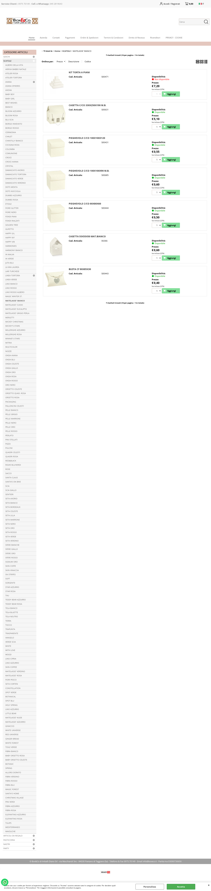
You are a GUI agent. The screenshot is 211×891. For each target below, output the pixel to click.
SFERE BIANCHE (12, 545)
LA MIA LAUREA (12, 267)
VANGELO (9, 638)
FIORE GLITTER (11, 208)
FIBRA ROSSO (11, 781)
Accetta (181, 886)
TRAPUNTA (10, 629)
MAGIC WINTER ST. (13, 296)
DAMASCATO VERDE (14, 178)
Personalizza (149, 886)
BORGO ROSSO (12, 128)
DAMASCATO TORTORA (15, 174)
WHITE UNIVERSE (13, 730)
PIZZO (8, 444)
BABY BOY (9, 94)
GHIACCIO (9, 726)
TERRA (8, 621)
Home (31, 37)
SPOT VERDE (10, 692)
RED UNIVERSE (11, 734)
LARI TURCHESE (12, 271)
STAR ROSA (10, 591)
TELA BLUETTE (11, 612)
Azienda (43, 37)
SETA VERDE (10, 536)
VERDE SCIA (10, 642)
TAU (7, 595)
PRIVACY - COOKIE (174, 37)
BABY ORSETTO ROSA (15, 755)
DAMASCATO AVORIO (14, 170)
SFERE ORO (10, 553)
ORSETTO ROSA (12, 397)
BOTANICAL (10, 696)
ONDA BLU (10, 359)
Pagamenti (70, 37)
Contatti (56, 37)
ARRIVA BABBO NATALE (15, 69)
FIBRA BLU (10, 785)
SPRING (8, 768)
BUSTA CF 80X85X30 (80, 269)
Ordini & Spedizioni (89, 37)
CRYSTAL (9, 166)
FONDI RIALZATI (12, 221)
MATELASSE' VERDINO (15, 671)
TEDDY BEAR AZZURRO (15, 599)
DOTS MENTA (11, 187)
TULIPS (8, 823)
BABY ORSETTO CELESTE (16, 760)
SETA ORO (10, 528)
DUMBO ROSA (11, 200)
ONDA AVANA (11, 355)
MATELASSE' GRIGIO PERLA (17, 313)
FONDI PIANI (11, 216)
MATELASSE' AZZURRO (15, 722)
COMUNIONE (11, 153)
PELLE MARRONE (12, 418)
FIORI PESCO (11, 680)
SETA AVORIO (11, 498)
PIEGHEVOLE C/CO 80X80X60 (85, 203)
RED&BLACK (10, 461)
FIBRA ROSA (10, 810)
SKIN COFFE (10, 566)
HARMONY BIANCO (14, 250)
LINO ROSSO (11, 288)
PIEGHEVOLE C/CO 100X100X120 (87, 138)
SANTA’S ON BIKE (13, 482)
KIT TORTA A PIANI (79, 72)
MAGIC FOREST (12, 789)
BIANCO (9, 107)
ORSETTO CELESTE (13, 389)
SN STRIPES (10, 574)
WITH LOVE (10, 650)
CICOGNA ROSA (12, 145)
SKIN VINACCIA (12, 570)
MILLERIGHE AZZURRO (15, 330)
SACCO (8, 473)
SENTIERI (9, 494)
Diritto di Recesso (137, 37)
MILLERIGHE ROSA (13, 334)
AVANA (8, 82)
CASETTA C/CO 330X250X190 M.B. (87, 105)
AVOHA (8, 90)
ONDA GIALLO (11, 368)
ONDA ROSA (10, 376)
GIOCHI (6, 57)
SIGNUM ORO (11, 562)
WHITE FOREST (12, 743)
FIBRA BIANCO (11, 751)
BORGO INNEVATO (13, 124)
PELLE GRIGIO (11, 414)
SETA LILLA (10, 515)
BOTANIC (9, 764)
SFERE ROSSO (11, 557)
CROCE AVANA (11, 162)
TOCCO (8, 625)
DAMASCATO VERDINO (15, 183)
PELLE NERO (10, 423)
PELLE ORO (10, 427)
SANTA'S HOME (12, 793)
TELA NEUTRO (11, 616)
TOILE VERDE (11, 747)
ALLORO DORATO (13, 772)
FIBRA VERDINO (12, 776)
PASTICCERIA (9, 840)
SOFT (7, 578)
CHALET (8, 136)
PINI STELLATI (11, 439)
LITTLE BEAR (10, 713)
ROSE (7, 469)
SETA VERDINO (12, 541)
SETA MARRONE (12, 520)
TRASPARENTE (11, 633)
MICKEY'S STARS (12, 326)
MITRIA (8, 343)
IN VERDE (9, 258)
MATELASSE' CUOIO (14, 305)
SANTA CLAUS (11, 477)
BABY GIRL (10, 98)
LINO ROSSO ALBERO (14, 292)
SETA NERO (10, 524)
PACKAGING (10, 402)
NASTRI (6, 844)
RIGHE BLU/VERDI (13, 465)
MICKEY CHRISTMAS (14, 322)
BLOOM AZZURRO (13, 111)
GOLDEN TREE (11, 225)
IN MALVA (9, 254)
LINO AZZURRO (12, 663)
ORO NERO (10, 385)
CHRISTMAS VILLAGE (14, 798)
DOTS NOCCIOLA (12, 191)
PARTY (6, 848)
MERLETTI (9, 317)
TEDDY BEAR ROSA (13, 604)
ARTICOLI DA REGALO (12, 836)
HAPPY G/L (10, 233)
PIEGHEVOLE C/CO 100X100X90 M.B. (89, 170)
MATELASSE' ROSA (13, 675)
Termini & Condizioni (113, 37)
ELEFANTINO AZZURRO (15, 814)
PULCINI (9, 448)
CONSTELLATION (12, 688)
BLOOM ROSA (11, 115)
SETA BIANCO (11, 503)
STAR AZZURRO (12, 587)
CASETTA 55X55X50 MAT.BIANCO (87, 236)
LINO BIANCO (11, 284)
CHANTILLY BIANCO (14, 141)
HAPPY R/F (10, 237)
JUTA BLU (9, 263)
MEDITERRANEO (12, 827)
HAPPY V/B (10, 242)
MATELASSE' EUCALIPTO (16, 309)
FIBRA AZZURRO (12, 806)
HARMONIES (11, 246)
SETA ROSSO (11, 532)
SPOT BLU (9, 701)
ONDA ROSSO (11, 380)
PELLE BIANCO (11, 410)
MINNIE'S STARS (12, 338)
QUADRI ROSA (11, 456)
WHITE (8, 646)
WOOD (8, 654)
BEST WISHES (11, 103)
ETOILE (8, 204)
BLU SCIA (9, 119)
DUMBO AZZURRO (13, 195)
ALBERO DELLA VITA (14, 65)
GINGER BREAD (12, 739)
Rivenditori (155, 37)
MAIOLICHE (10, 831)
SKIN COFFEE (11, 667)
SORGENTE (10, 583)
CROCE (8, 157)
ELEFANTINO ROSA (13, 819)
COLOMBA (10, 149)
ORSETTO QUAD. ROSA (15, 393)
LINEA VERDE (11, 279)
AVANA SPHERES (12, 86)
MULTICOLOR (11, 347)
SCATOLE (7, 61)
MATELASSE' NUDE (13, 717)
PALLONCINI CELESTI (14, 406)
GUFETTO (9, 229)
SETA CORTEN (11, 684)
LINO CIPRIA (10, 659)
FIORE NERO (10, 212)
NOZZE (8, 351)
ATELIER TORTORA (13, 77)
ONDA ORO (10, 372)
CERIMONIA (10, 132)
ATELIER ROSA (11, 73)
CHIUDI (209, 885)
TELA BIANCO (11, 608)
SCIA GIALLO (10, 490)
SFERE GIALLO (11, 549)
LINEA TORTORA (12, 275)
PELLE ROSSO (11, 431)
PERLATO (9, 435)
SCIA (7, 486)
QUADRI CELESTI (12, 452)
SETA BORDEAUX (12, 507)
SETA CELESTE (11, 511)
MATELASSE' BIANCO (15, 301)
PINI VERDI (10, 802)
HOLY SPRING (11, 705)
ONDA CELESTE (12, 364)
